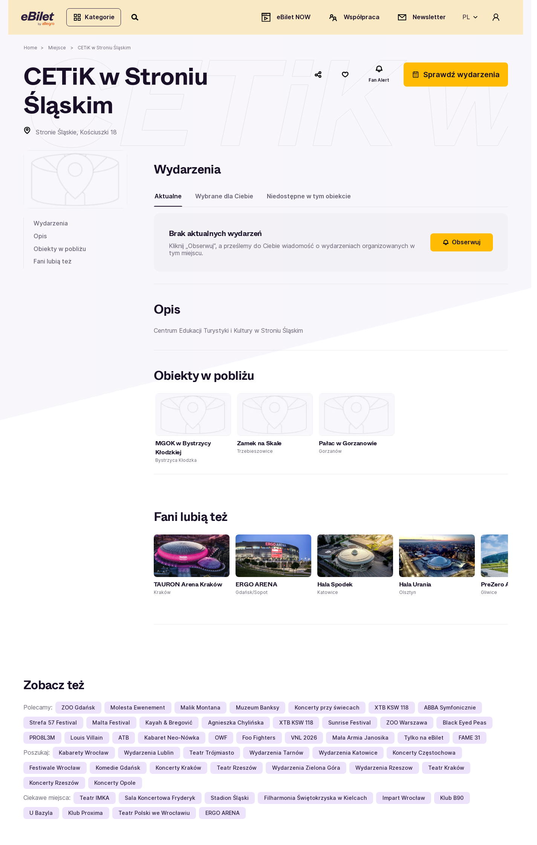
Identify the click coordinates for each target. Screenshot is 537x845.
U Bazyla (41, 815)
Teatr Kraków (446, 770)
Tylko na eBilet (424, 740)
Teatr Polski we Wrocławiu (154, 815)
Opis (40, 238)
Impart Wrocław (403, 800)
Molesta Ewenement (137, 709)
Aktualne (168, 198)
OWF (221, 740)
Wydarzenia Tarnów (276, 755)
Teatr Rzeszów (237, 770)
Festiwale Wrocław (54, 770)
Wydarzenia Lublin (149, 755)
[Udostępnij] (318, 76)
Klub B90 (452, 800)
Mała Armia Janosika (360, 740)
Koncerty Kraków (178, 770)
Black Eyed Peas (465, 725)
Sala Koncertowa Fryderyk (160, 800)
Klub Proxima (85, 815)
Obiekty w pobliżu (60, 250)
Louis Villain (86, 740)
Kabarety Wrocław (84, 755)
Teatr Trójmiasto (211, 755)
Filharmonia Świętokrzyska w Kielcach (315, 800)
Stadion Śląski (230, 800)
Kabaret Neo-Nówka (171, 740)
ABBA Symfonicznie (450, 709)
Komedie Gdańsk (118, 770)
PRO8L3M (42, 740)
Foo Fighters (258, 740)
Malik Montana (200, 709)
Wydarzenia (51, 225)
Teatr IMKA (94, 800)
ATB (123, 740)
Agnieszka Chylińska (236, 725)
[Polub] (345, 76)
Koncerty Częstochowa (424, 755)
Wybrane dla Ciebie (224, 198)
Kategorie (96, 18)
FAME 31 (469, 740)
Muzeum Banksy (257, 709)
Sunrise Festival (349, 725)
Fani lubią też (53, 263)
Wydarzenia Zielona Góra (306, 770)
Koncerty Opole (115, 785)
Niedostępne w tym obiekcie (309, 198)
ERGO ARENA (222, 815)
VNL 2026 (304, 740)
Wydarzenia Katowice (348, 755)
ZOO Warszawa (406, 725)
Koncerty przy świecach (327, 709)
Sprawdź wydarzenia (456, 76)
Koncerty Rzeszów (54, 785)
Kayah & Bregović (169, 725)
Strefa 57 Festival (53, 725)
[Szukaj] (137, 18)
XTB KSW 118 (391, 709)
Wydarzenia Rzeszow (384, 770)
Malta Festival (111, 725)
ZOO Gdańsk (78, 709)
